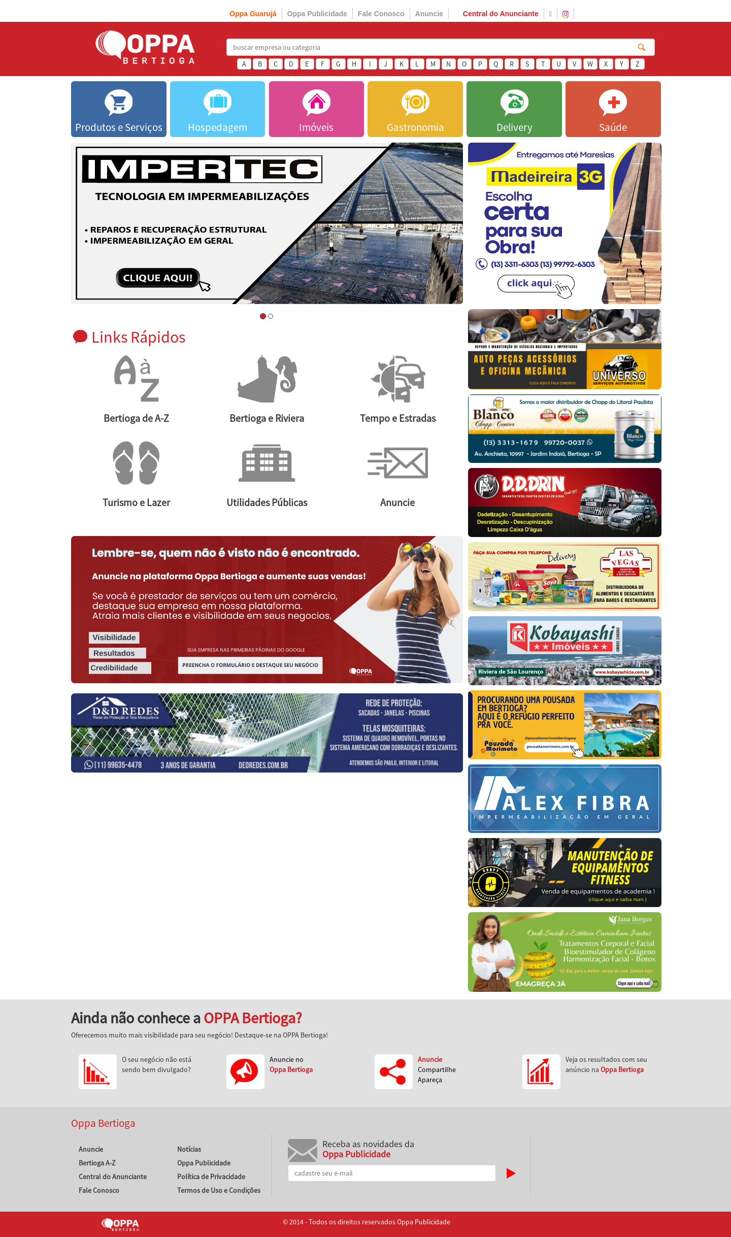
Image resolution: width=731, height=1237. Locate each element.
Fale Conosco (381, 14)
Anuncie (429, 14)
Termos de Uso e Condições (218, 1190)
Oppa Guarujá (253, 14)
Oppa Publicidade (317, 14)
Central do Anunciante (501, 14)
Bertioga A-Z (97, 1162)
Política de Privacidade (211, 1176)
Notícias (189, 1149)
